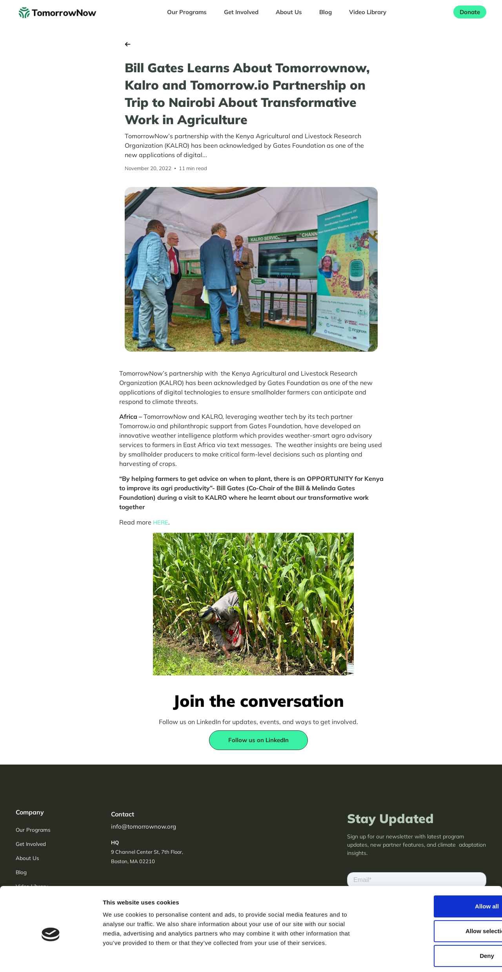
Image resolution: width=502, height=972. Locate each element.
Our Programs (187, 12)
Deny (436, 920)
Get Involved (241, 12)
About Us (289, 12)
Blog (325, 12)
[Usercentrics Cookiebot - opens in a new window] (50, 957)
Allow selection (436, 896)
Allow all (437, 871)
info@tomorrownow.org (143, 827)
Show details (411, 956)
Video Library (367, 12)
